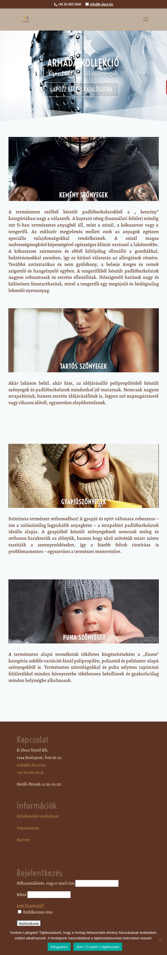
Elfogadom (59, 947)
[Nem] (160, 940)
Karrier (23, 840)
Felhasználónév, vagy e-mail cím (45, 883)
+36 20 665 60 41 (30, 772)
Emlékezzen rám (35, 912)
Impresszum (28, 828)
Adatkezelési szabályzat (38, 816)
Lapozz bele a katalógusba (81, 89)
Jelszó (22, 894)
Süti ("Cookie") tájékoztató (97, 947)
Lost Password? (30, 905)
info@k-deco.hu (31, 765)
